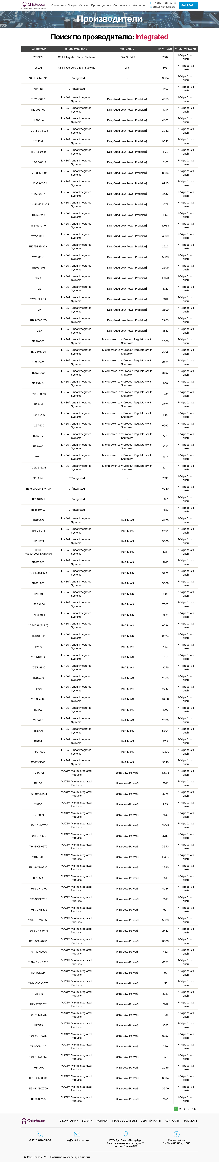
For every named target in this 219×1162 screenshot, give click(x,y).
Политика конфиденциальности (70, 1157)
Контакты (139, 5)
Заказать (188, 5)
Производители (101, 5)
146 (194, 1108)
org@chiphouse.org (164, 6)
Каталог (84, 5)
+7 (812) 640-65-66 (164, 3)
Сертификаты (121, 5)
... (188, 1108)
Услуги (72, 5)
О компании (58, 5)
